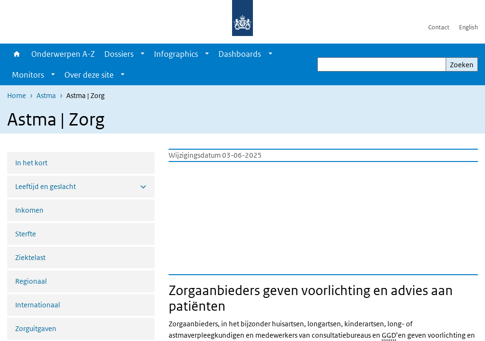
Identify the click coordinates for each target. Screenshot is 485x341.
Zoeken (462, 64)
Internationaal (37, 304)
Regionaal (31, 281)
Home (17, 54)
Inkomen (29, 210)
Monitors (28, 75)
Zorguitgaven (35, 328)
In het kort (31, 162)
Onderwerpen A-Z (63, 54)
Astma (46, 95)
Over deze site (89, 75)
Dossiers (119, 54)
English (468, 27)
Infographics (176, 54)
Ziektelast (30, 257)
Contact (438, 27)
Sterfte (25, 233)
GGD (389, 335)
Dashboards (239, 54)
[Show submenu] (142, 54)
